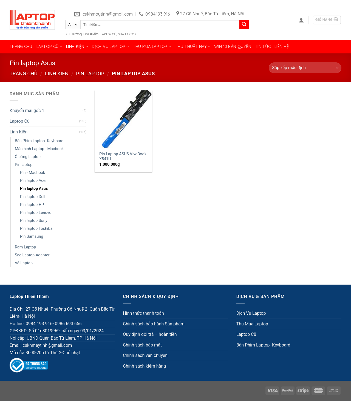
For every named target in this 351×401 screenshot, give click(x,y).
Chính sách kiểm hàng (144, 366)
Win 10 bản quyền (232, 46)
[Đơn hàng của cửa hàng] (305, 67)
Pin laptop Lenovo (35, 212)
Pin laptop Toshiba (36, 228)
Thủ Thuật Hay (192, 46)
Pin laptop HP (32, 204)
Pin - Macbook (32, 172)
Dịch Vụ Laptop (110, 46)
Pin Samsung (31, 236)
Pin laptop (90, 73)
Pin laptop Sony (33, 220)
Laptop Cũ (108, 34)
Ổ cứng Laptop (28, 156)
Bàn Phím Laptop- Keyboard (39, 141)
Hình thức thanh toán (143, 313)
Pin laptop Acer (33, 180)
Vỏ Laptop (24, 263)
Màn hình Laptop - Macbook (39, 149)
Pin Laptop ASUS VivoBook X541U (122, 157)
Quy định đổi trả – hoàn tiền (150, 334)
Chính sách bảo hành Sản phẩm (153, 323)
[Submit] (244, 24)
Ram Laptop (25, 247)
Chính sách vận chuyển (145, 355)
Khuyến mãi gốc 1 (27, 110)
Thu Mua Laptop (152, 46)
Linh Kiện (77, 46)
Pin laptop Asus (34, 188)
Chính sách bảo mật (142, 345)
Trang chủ (21, 46)
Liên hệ (281, 46)
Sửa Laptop (127, 34)
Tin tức (263, 46)
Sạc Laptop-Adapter (32, 255)
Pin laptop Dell (32, 196)
